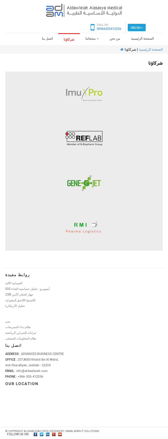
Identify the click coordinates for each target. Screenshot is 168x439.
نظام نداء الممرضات (18, 327)
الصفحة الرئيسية (142, 39)
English (137, 27)
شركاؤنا (69, 39)
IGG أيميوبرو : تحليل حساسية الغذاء (27, 289)
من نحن (115, 39)
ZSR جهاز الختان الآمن (19, 294)
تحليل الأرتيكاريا (15, 306)
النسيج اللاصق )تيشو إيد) (20, 300)
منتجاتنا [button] (92, 39)
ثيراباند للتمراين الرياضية (20, 332)
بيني (7, 321)
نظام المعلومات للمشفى (20, 338)
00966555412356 (109, 29)
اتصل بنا (47, 39)
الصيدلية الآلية (13, 283)
